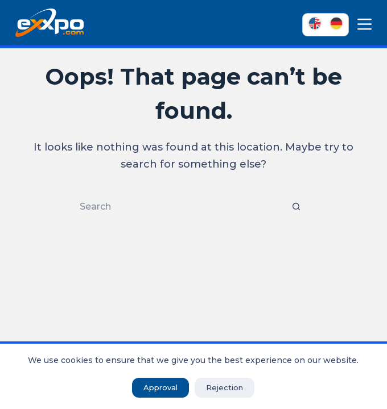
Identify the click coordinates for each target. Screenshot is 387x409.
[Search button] (296, 206)
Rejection (224, 387)
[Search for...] (182, 206)
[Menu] (364, 24)
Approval (160, 387)
